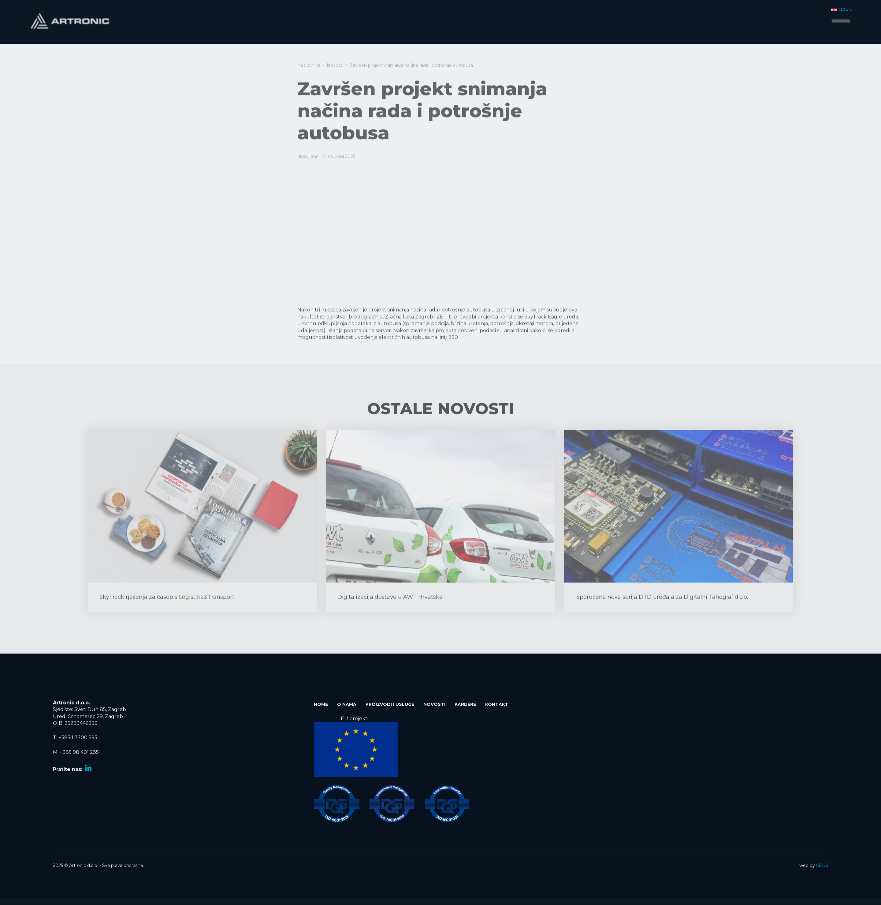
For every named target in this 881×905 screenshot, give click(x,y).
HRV (840, 6)
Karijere (780, 17)
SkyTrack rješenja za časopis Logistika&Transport (166, 609)
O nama (665, 17)
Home (637, 17)
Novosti (751, 17)
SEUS (822, 862)
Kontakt (810, 17)
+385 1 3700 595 (77, 734)
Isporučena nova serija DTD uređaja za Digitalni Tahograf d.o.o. (661, 609)
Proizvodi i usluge (708, 17)
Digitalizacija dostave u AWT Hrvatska (390, 609)
